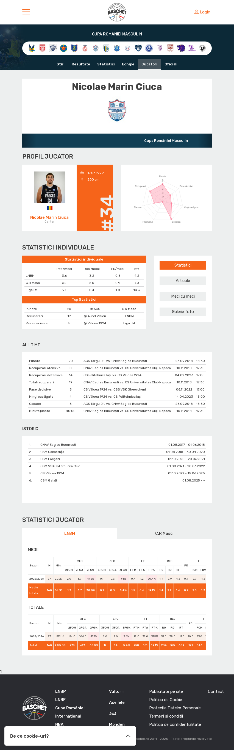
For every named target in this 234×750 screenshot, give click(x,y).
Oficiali (171, 64)
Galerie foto (183, 311)
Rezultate (81, 64)
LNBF (60, 699)
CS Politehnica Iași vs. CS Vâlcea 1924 (112, 375)
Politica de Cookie (165, 699)
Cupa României (70, 707)
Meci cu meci (183, 296)
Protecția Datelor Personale (175, 707)
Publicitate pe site (166, 691)
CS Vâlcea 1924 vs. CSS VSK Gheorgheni (114, 389)
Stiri (61, 64)
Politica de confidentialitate (175, 724)
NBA (59, 724)
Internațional (68, 716)
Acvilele (117, 702)
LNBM (69, 533)
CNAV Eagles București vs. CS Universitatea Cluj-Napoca (127, 368)
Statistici (106, 64)
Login (202, 12)
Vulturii (116, 691)
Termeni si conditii (166, 716)
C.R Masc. (164, 533)
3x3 (113, 713)
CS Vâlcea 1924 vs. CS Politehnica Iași (112, 396)
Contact (216, 691)
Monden (117, 724)
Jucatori (149, 64)
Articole (183, 280)
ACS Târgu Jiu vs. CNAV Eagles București (115, 361)
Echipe (128, 64)
